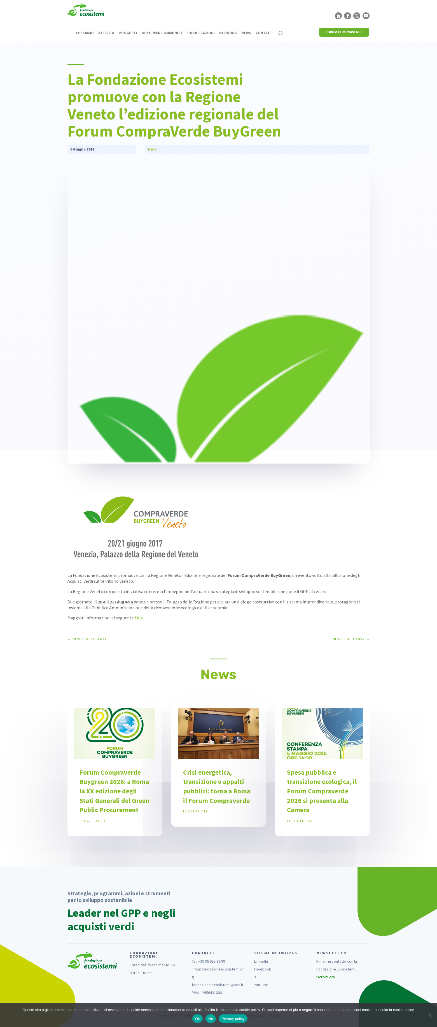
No (210, 1019)
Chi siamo (85, 33)
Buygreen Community (162, 33)
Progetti (128, 33)
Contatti (265, 33)
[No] (430, 1015)
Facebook (262, 969)
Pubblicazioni (201, 33)
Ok (197, 1019)
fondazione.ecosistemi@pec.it (217, 984)
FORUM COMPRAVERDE (344, 32)
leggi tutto (93, 821)
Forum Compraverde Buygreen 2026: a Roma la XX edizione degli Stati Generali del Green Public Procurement (114, 791)
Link (139, 618)
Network (228, 33)
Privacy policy (233, 1019)
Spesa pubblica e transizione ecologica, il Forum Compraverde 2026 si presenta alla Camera (322, 791)
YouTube (261, 984)
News (246, 33)
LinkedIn (261, 961)
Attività (106, 33)
